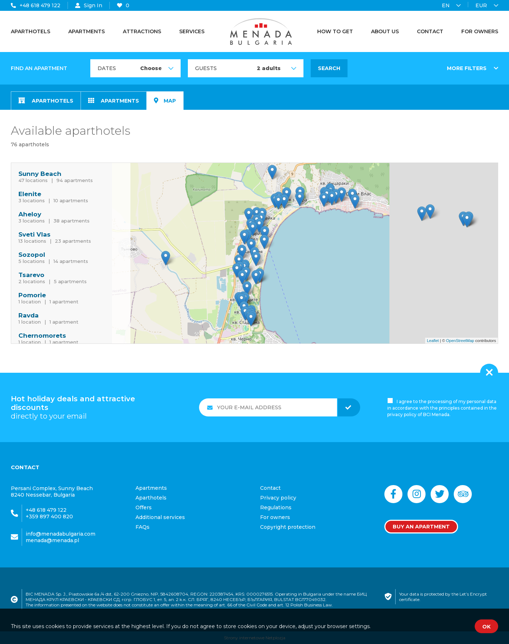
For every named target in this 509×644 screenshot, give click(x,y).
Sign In (88, 5)
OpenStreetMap (460, 340)
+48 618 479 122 (35, 5)
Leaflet (433, 340)
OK (486, 626)
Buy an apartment (421, 526)
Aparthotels (45, 101)
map (165, 101)
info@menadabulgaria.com (60, 534)
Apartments (113, 101)
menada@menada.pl (52, 540)
